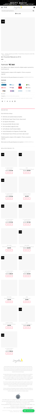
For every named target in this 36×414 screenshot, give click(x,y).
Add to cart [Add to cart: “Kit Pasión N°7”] (9, 353)
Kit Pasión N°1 (27, 220)
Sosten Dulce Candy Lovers (26, 324)
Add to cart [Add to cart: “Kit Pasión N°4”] (9, 172)
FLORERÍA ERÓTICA (28, 77)
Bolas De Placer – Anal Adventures (9, 246)
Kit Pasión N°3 (9, 195)
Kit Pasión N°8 (9, 272)
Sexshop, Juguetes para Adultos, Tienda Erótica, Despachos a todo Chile (19, 53)
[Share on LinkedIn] (15, 101)
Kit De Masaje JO (26, 195)
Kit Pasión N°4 (9, 169)
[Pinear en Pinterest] (12, 101)
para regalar (26, 98)
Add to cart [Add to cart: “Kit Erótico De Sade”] (26, 301)
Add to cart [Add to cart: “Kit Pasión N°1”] (26, 224)
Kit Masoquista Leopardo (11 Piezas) (27, 169)
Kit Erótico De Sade (27, 298)
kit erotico (12, 98)
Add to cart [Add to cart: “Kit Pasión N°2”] (9, 224)
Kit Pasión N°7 (9, 350)
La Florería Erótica (9, 96)
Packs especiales (5, 55)
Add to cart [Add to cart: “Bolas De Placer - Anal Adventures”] (9, 250)
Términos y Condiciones (7, 410)
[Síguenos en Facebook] (4, 7)
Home (2, 53)
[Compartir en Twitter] (7, 101)
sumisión (30, 98)
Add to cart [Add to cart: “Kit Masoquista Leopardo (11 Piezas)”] (26, 172)
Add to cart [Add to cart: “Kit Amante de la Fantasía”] (9, 301)
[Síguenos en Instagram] (6, 7)
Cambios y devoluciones (14, 411)
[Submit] (33, 11)
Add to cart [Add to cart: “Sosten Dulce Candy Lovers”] (26, 327)
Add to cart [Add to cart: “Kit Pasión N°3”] (9, 198)
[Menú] (2, 7)
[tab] (18, 110)
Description (4, 110)
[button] (29, 410)
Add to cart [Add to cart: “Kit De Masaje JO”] (26, 198)
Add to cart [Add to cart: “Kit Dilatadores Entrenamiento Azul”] (26, 250)
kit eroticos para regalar (19, 98)
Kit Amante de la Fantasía (9, 298)
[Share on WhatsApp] (2, 101)
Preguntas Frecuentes (17, 410)
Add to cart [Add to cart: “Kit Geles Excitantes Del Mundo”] (9, 327)
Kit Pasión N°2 (9, 220)
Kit (3, 98)
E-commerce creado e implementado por (21, 407)
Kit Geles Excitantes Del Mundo (9, 324)
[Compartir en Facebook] (5, 101)
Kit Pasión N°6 (27, 272)
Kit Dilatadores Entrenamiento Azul (27, 246)
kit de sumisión (7, 98)
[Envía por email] (10, 101)
